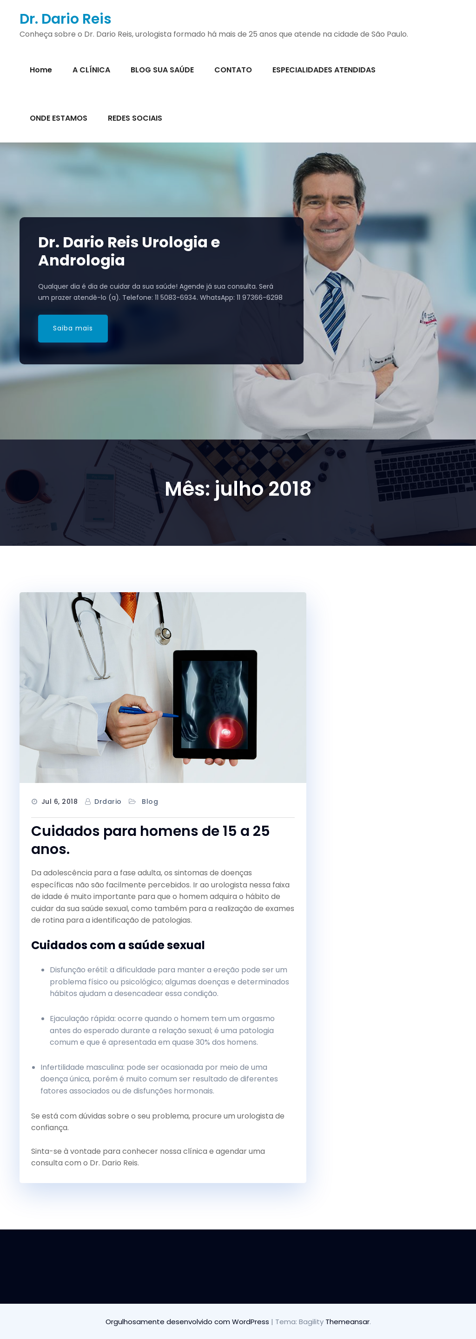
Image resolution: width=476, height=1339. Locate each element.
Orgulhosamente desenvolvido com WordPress (188, 1321)
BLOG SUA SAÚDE (162, 70)
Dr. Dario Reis (66, 19)
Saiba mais (73, 328)
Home (41, 70)
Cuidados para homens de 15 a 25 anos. (150, 840)
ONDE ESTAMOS (58, 118)
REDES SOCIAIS (135, 118)
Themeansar (347, 1321)
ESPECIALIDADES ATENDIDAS (324, 70)
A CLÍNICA (91, 70)
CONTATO (233, 70)
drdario (108, 801)
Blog (150, 801)
